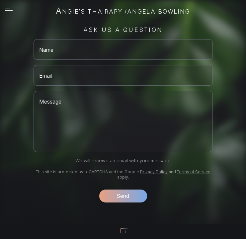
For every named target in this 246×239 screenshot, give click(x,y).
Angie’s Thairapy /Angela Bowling (123, 11)
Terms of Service (193, 171)
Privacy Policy (154, 171)
